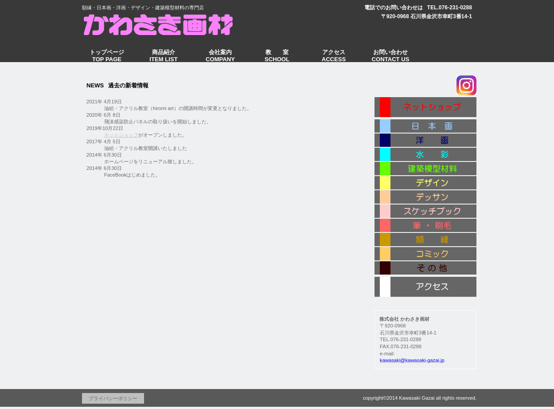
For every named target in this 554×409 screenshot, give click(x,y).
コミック (425, 254)
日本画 (425, 126)
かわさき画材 (164, 24)
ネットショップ (121, 135)
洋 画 (425, 141)
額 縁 (425, 240)
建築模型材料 (425, 169)
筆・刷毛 (425, 226)
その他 (425, 269)
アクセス (425, 287)
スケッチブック (425, 211)
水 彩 (425, 155)
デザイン (425, 183)
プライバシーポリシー (113, 398)
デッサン (425, 197)
